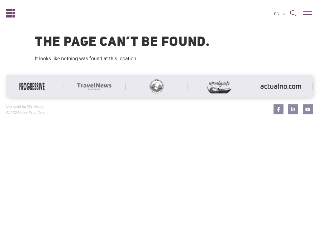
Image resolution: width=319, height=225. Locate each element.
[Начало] (10, 12)
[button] (307, 13)
